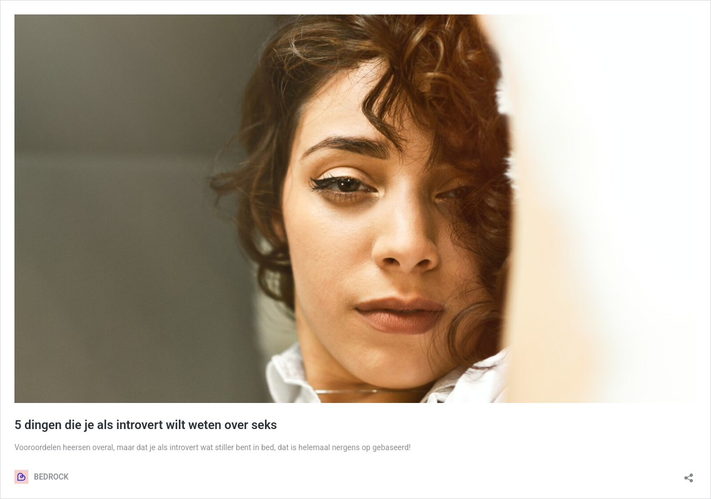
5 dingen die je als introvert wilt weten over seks (145, 425)
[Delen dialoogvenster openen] (689, 474)
